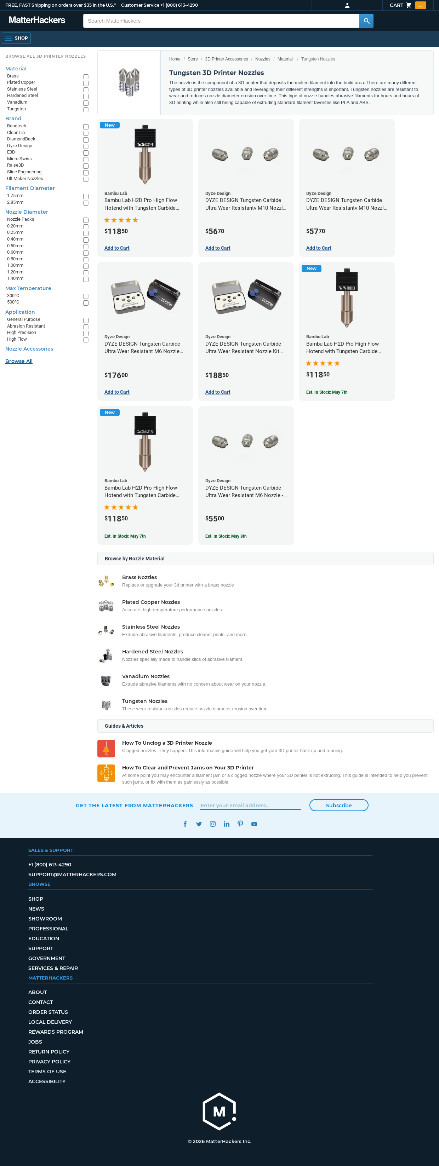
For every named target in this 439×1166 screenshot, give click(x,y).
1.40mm (15, 278)
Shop (35, 899)
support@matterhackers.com (72, 874)
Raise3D (15, 165)
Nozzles (262, 59)
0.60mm (15, 252)
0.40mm (15, 239)
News (36, 909)
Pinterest (240, 824)
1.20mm (15, 272)
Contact (40, 1002)
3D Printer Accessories (226, 59)
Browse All (19, 361)
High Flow (17, 339)
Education (43, 938)
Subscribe (339, 805)
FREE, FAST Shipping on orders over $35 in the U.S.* (60, 5)
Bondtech (16, 125)
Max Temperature (28, 288)
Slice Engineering (24, 171)
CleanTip (16, 132)
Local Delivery (50, 1022)
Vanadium (17, 102)
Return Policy (48, 1052)
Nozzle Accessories (29, 349)
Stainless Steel (22, 89)
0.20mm (15, 226)
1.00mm (15, 265)
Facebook (185, 824)
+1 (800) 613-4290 (179, 5)
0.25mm (15, 232)
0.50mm (15, 245)
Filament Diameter (30, 188)
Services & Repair (53, 968)
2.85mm (15, 202)
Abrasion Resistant (26, 326)
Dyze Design (19, 145)
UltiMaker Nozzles (25, 178)
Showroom (45, 919)
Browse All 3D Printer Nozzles (45, 56)
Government (46, 958)
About (37, 992)
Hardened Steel (22, 95)
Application (20, 312)
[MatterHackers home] (219, 1112)
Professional (48, 928)
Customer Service (140, 5)
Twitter (199, 824)
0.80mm (15, 258)
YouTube (254, 824)
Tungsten (16, 108)
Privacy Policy (49, 1061)
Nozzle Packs (20, 219)
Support (40, 948)
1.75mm (15, 195)
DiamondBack (21, 139)
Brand (13, 118)
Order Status (48, 1012)
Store (193, 59)
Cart (408, 5)
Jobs (35, 1042)
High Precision (21, 332)
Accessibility (46, 1081)
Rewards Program (55, 1032)
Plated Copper (21, 82)
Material (285, 59)
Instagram (212, 824)
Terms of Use (47, 1071)
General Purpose (23, 319)
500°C (13, 302)
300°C (13, 295)
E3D (11, 152)
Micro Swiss (19, 158)
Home (175, 59)
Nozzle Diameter (26, 212)
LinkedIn (226, 824)
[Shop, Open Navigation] (16, 38)
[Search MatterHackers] (366, 21)
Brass (13, 76)
